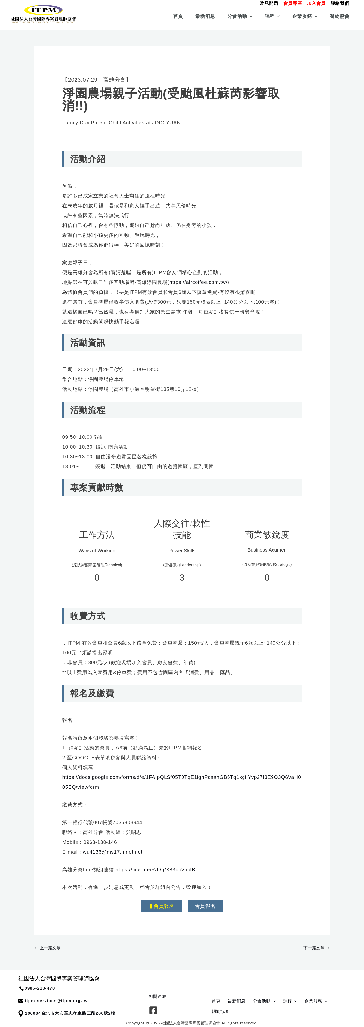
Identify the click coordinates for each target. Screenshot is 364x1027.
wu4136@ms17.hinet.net (113, 852)
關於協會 (339, 16)
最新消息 (205, 16)
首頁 (178, 16)
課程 (272, 16)
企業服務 (304, 16)
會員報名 (205, 906)
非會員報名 (161, 906)
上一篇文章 (48, 947)
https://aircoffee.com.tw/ (198, 282)
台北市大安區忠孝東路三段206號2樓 (78, 1013)
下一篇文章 (316, 947)
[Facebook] (153, 1010)
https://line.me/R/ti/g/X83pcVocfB (155, 869)
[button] (269, 3)
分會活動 (239, 16)
